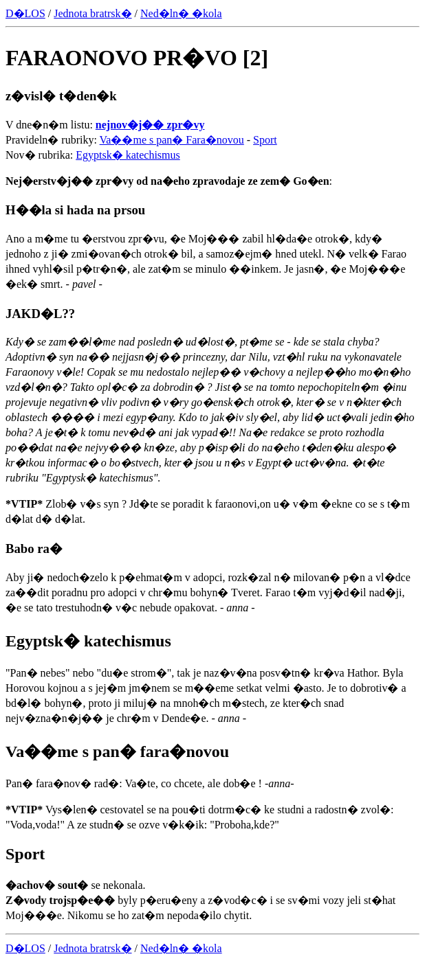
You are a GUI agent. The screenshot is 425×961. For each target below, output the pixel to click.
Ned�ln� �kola (181, 13)
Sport (265, 140)
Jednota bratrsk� (92, 13)
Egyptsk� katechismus (128, 155)
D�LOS (25, 13)
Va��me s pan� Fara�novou (172, 140)
